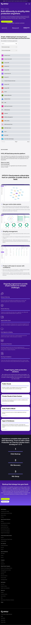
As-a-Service (3, 543)
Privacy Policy (3, 622)
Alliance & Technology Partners (6, 568)
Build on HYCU (3, 515)
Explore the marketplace (5, 588)
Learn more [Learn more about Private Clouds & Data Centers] (4, 403)
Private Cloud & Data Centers (6, 535)
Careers (2, 561)
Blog (2, 598)
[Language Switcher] (27, 3)
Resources (3, 590)
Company (3, 560)
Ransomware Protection (5, 528)
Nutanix (2, 537)
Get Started (3, 582)
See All (2, 549)
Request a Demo (5, 501)
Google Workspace (4, 545)
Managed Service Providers (6, 570)
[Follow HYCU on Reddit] (10, 604)
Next (28, 141)
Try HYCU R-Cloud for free (6, 21)
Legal (2, 616)
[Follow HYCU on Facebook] (7, 604)
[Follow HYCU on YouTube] (5, 604)
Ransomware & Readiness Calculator (7, 599)
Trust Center (3, 618)
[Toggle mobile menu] (29, 4)
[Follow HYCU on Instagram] (9, 604)
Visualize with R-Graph (5, 511)
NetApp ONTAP (3, 541)
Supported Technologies (5, 532)
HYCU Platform (3, 509)
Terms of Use (3, 620)
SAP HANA (3, 553)
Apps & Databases (4, 551)
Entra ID (2, 547)
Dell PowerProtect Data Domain (6, 539)
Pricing (2, 517)
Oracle (2, 555)
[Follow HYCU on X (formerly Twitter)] (1, 604)
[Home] (5, 4)
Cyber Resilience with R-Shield (6, 513)
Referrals (2, 573)
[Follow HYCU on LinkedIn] (3, 604)
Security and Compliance (5, 530)
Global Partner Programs (5, 566)
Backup (2, 521)
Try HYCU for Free (5, 498)
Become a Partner (4, 575)
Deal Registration (4, 579)
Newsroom (3, 563)
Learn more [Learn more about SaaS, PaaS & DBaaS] (4, 415)
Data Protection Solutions (5, 519)
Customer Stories (4, 594)
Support (2, 592)
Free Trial (2, 584)
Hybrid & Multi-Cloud (4, 527)
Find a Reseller (3, 571)
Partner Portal (3, 577)
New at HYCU (3, 596)
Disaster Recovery (4, 525)
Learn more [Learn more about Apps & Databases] (4, 429)
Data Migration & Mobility (5, 523)
